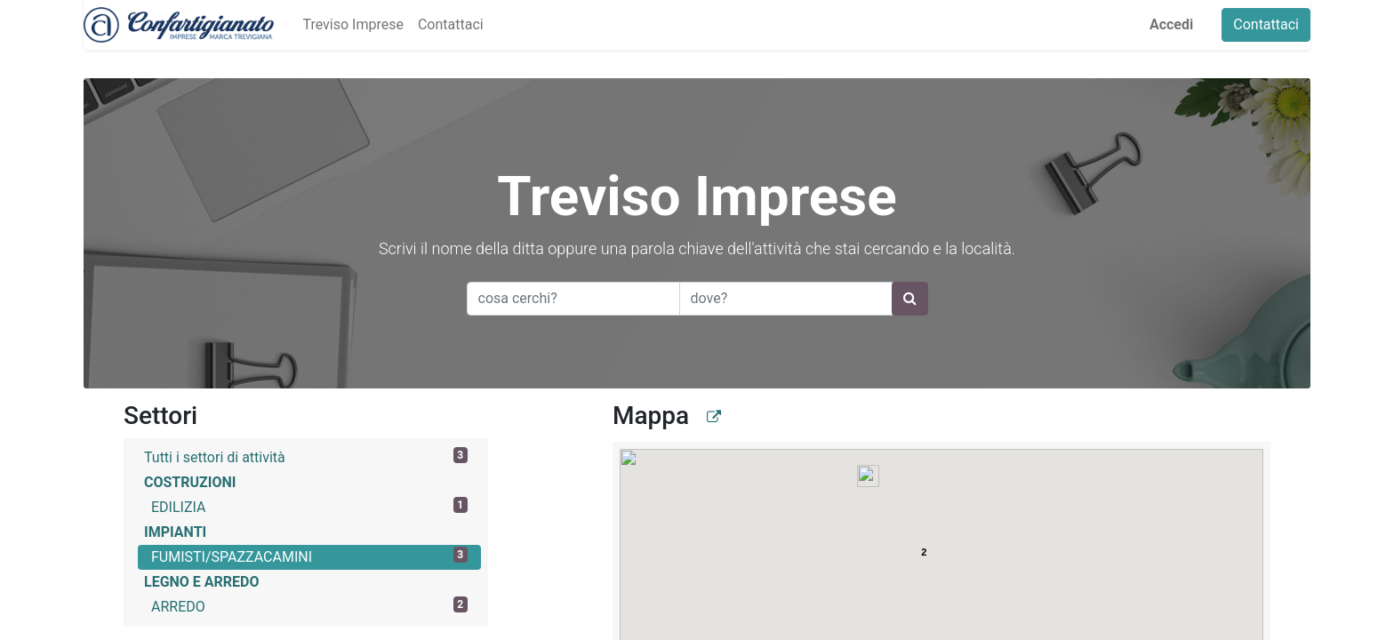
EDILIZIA (309, 506)
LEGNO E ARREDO (202, 581)
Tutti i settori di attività (306, 456)
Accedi (1171, 24)
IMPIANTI (175, 532)
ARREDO (309, 605)
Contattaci (1266, 24)
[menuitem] (352, 25)
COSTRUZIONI (190, 482)
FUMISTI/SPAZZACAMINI (309, 556)
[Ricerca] (910, 299)
